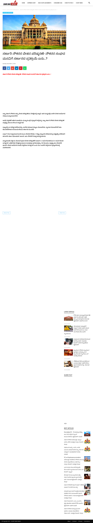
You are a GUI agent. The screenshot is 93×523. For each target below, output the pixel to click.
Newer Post (6, 212)
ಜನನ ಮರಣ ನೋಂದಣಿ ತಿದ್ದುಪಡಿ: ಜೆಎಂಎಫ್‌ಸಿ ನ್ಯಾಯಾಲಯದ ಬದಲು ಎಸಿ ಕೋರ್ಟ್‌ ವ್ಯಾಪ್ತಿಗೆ (74, 470)
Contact (75, 521)
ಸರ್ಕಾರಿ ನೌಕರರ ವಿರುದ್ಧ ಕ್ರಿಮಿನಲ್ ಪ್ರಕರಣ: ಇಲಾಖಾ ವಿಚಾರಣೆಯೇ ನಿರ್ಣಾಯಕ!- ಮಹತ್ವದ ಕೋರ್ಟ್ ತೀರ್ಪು (73, 511)
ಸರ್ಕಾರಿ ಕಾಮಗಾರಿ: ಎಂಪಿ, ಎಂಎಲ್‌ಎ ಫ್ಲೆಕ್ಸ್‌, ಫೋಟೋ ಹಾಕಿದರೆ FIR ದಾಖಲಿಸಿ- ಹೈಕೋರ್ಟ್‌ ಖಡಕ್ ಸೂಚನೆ (73, 503)
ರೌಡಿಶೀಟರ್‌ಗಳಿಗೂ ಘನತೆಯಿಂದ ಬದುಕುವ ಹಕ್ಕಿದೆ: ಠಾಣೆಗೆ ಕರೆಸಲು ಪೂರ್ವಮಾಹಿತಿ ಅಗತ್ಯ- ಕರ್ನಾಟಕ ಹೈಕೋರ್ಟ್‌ (81, 363)
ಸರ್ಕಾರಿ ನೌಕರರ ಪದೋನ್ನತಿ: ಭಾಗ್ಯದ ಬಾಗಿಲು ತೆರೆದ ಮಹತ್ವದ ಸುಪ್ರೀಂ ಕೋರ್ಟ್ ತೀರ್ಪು (74, 442)
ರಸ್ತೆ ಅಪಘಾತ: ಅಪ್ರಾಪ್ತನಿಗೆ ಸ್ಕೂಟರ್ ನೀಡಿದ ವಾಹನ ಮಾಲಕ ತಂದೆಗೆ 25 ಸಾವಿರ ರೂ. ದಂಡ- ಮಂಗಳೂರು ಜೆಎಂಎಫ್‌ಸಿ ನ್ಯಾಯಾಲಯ (76, 329)
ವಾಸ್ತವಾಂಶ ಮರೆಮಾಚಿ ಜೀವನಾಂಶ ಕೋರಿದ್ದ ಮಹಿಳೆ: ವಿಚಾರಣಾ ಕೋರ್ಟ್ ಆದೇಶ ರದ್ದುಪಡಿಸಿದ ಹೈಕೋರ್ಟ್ (82, 341)
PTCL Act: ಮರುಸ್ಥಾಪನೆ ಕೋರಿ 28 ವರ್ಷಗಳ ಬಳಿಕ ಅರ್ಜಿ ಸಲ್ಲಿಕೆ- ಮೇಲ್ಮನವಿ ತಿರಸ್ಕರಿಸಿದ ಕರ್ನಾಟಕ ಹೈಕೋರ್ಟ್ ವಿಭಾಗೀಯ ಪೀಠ (82, 318)
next (66, 423)
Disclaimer (87, 521)
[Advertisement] (34, 98)
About (69, 521)
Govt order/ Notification (8, 12)
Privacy (80, 521)
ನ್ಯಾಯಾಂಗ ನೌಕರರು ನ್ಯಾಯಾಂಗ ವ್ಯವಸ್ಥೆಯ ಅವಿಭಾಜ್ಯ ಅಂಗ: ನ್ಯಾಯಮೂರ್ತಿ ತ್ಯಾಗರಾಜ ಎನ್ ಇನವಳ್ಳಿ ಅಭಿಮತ (81, 352)
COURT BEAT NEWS (16, 521)
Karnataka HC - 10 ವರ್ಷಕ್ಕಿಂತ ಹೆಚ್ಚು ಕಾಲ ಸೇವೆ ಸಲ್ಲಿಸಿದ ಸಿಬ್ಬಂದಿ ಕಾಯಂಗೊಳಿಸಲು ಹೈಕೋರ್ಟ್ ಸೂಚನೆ (73, 434)
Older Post (62, 212)
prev (64, 423)
